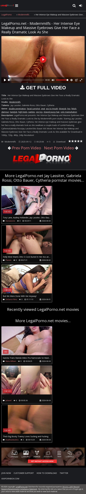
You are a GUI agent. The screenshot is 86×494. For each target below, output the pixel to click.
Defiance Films (11, 299)
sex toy (39, 112)
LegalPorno (6, 14)
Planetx (8, 260)
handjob (13, 112)
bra (68, 108)
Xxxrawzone (10, 221)
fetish (73, 108)
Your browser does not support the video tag (30, 202)
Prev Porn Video (26, 147)
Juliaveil (8, 400)
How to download (47, 473)
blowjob (62, 108)
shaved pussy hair (51, 112)
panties (31, 112)
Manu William (11, 361)
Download (59, 141)
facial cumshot (33, 108)
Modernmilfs (23, 14)
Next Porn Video (59, 147)
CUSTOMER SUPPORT (24, 473)
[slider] (26, 80)
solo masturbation (69, 112)
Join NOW (6, 473)
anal (43, 108)
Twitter (64, 473)
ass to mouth (52, 108)
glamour (5, 112)
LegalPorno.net (7, 5)
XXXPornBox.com (10, 478)
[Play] (5, 80)
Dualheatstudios (12, 440)
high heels (22, 112)
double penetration (17, 108)
